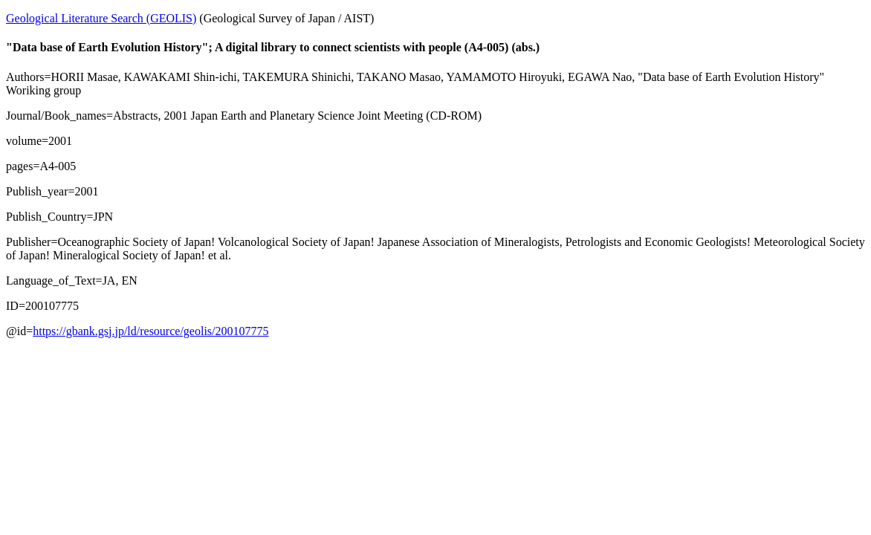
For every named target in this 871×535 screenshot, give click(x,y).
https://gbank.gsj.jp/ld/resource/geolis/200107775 (150, 331)
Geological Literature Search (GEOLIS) (101, 18)
